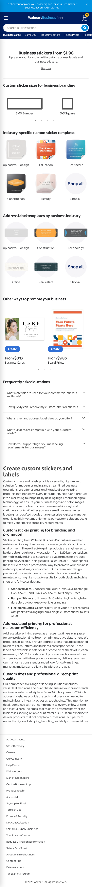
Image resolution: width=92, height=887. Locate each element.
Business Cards (12, 34)
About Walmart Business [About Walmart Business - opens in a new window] (20, 854)
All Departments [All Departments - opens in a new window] (15, 739)
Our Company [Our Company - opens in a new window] (14, 758)
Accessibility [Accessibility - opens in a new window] (13, 797)
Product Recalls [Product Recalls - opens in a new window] (15, 790)
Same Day (30, 34)
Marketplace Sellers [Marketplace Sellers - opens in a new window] (17, 777)
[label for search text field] (42, 28)
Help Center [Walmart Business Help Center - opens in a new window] (13, 765)
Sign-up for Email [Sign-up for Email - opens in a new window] (16, 803)
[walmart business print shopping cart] (85, 18)
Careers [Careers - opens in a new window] (10, 752)
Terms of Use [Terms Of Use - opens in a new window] (13, 809)
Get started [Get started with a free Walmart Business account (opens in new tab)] (52, 7)
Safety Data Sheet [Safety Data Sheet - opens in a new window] (16, 848)
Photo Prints (71, 34)
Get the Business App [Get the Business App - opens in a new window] (18, 784)
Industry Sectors (50, 34)
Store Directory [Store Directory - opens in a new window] (15, 746)
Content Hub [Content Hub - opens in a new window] (13, 860)
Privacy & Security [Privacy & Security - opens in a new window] (16, 816)
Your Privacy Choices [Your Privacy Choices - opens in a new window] (18, 835)
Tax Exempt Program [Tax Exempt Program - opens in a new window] (18, 873)
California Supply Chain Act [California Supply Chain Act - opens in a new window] (22, 828)
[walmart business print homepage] (45, 18)
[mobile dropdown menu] (5, 18)
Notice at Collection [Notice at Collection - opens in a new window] (17, 822)
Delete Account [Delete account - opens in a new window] (15, 867)
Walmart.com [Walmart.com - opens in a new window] (14, 771)
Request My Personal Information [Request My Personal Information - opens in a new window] (25, 841)
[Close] (86, 4)
